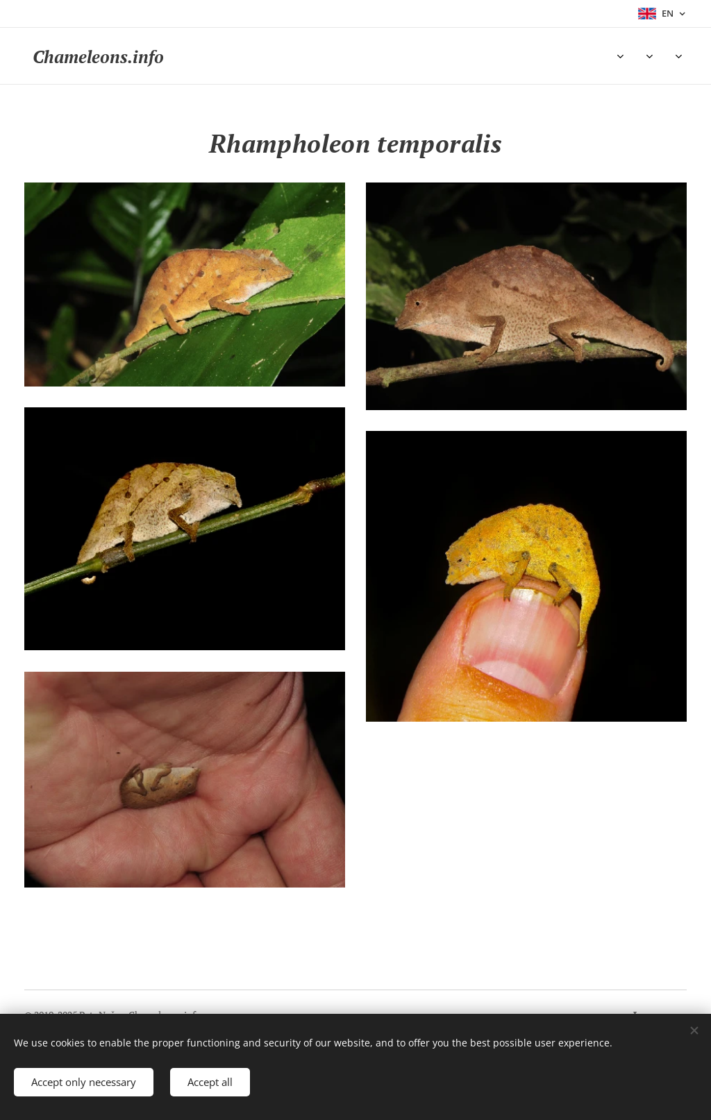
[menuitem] (219, 56)
